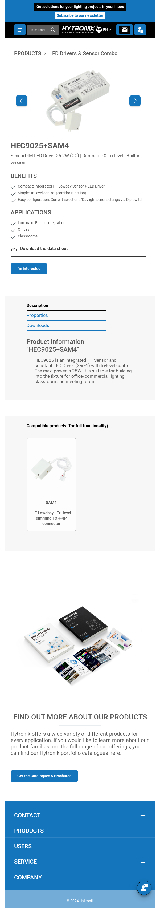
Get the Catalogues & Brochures (44, 776)
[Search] (53, 30)
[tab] (66, 306)
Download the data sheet (44, 248)
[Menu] (20, 29)
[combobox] (37, 30)
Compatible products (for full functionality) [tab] (67, 425)
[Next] (135, 100)
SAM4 (51, 502)
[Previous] (21, 100)
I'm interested (28, 268)
